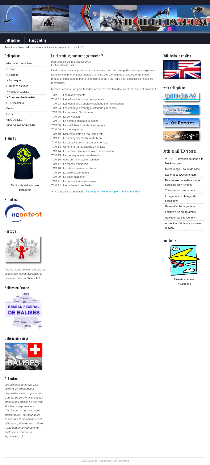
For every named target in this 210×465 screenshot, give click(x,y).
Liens (9, 114)
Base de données (183, 279)
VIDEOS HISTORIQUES (21, 125)
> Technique (13, 80)
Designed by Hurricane (111, 461)
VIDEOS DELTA (15, 119)
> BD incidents (15, 103)
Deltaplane (12, 40)
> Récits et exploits (17, 91)
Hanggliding (37, 40)
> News (10, 69)
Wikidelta (33, 278)
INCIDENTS (184, 283)
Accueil (8, 47)
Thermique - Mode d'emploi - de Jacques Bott (113, 191)
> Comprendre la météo (28, 47)
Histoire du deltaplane (19, 63)
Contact (11, 108)
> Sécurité (12, 74)
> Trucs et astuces (17, 85)
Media (126, 461)
